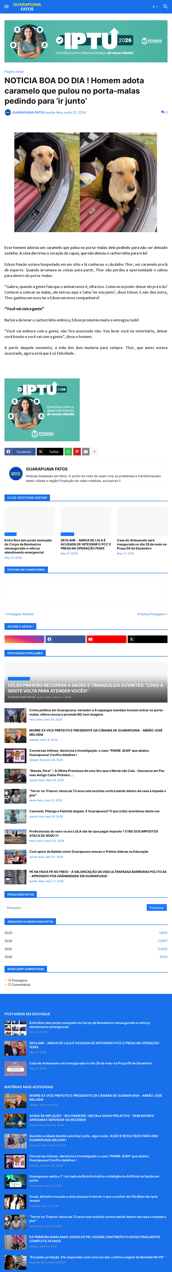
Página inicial (14, 71)
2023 (86, 933)
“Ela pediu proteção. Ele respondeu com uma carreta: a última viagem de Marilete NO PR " (97, 1257)
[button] (6, 7)
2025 (86, 949)
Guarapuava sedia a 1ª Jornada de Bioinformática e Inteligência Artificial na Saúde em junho (94, 1178)
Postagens (17, 980)
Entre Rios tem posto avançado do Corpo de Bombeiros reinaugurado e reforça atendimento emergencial (28, 546)
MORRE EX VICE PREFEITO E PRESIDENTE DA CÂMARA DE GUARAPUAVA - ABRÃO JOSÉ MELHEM (96, 732)
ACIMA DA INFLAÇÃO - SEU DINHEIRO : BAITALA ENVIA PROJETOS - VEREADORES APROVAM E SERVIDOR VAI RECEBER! (91, 1118)
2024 (86, 941)
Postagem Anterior (20, 614)
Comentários (19, 984)
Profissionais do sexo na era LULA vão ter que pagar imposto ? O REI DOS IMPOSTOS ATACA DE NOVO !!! (93, 833)
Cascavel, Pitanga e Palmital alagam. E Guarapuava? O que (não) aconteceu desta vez (94, 811)
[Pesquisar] (76, 907)
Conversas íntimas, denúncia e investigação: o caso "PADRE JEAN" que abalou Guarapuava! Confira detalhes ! (89, 752)
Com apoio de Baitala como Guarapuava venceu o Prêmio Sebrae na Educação (88, 851)
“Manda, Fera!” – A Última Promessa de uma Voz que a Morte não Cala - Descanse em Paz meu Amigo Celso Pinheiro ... (96, 773)
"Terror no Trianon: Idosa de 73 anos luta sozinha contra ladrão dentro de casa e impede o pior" (97, 793)
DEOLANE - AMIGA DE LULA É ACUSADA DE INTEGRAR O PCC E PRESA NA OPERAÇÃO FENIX (86, 544)
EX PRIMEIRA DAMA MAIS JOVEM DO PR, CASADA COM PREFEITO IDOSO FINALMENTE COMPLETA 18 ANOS (94, 1239)
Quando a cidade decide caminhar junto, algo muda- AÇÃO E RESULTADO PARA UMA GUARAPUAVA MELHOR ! (93, 1138)
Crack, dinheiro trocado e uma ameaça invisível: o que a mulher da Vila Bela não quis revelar (93, 1198)
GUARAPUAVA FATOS (47, 469)
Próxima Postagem (151, 614)
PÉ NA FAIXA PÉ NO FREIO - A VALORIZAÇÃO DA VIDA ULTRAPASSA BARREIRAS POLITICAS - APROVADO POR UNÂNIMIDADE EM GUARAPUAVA (98, 874)
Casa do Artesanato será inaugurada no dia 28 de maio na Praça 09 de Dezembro (142, 544)
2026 (86, 957)
